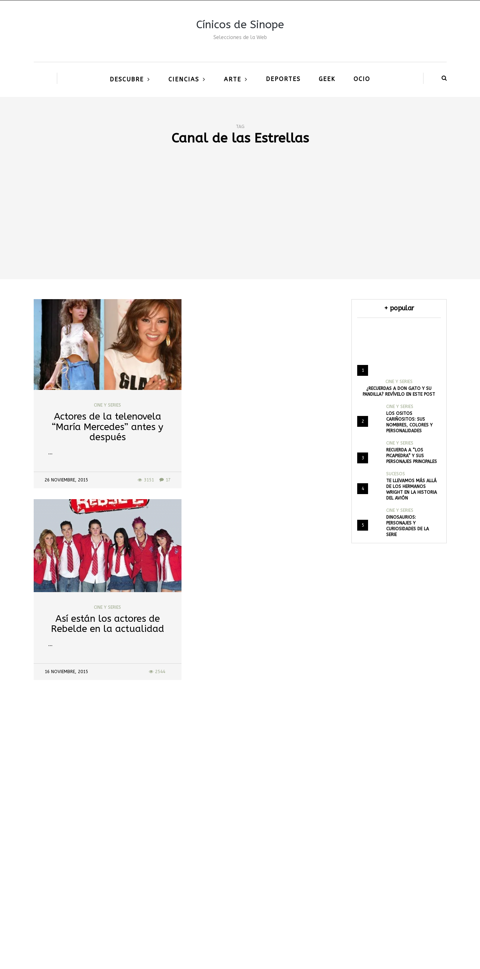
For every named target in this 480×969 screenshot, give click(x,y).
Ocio (362, 79)
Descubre (127, 79)
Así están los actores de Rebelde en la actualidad (107, 624)
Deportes (283, 79)
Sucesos (395, 474)
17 (165, 480)
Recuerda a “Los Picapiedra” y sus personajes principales (411, 455)
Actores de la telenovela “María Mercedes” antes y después (107, 427)
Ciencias (183, 79)
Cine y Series (107, 405)
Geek (327, 79)
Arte (232, 79)
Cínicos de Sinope (240, 24)
